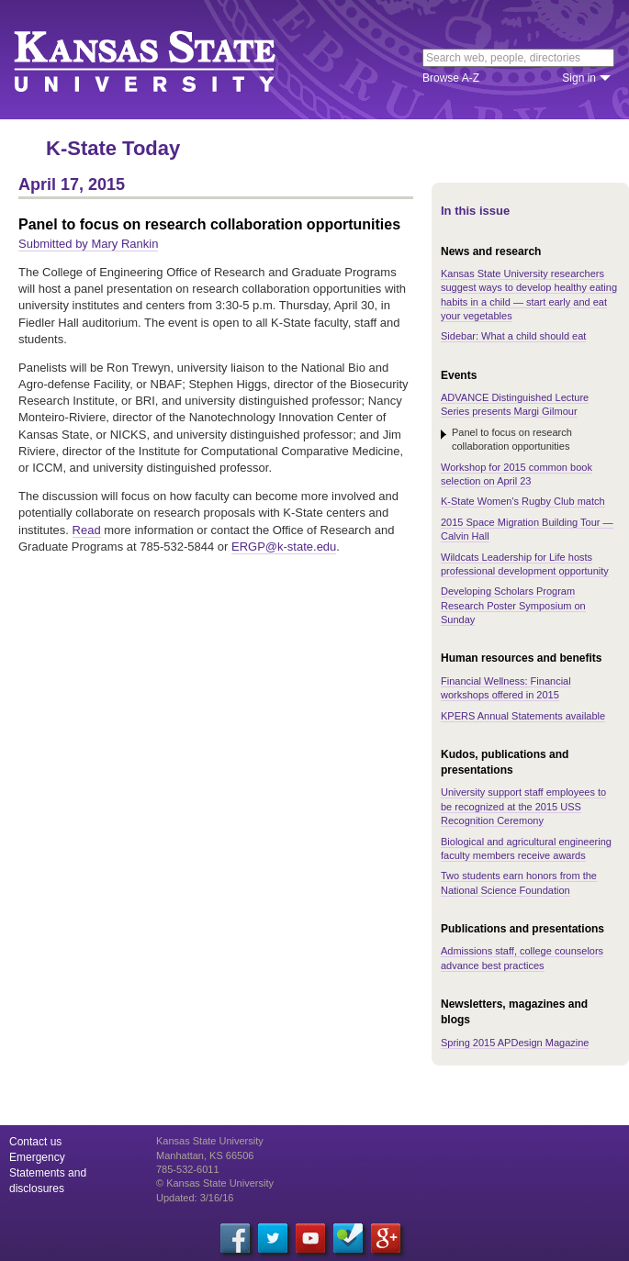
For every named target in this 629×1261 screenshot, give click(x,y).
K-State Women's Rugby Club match (523, 501)
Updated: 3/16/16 (194, 1197)
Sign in (579, 78)
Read (87, 530)
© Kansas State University (215, 1182)
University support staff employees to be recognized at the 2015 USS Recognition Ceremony (523, 806)
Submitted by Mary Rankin (88, 244)
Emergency (37, 1157)
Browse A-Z (450, 78)
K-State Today (113, 148)
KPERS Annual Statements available (523, 715)
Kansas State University (167, 59)
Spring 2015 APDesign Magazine (515, 1042)
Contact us (35, 1141)
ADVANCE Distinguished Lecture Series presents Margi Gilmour (515, 404)
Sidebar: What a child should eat (513, 335)
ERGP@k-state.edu (283, 546)
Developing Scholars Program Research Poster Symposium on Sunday (513, 605)
